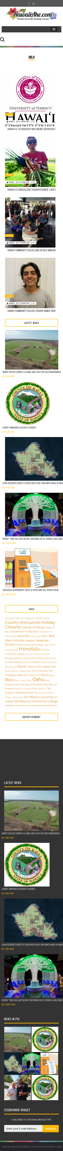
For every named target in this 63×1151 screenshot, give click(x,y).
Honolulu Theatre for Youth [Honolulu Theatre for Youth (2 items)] (37, 654)
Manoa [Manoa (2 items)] (52, 675)
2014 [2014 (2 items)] (34, 618)
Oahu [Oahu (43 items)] (38, 679)
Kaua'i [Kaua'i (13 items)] (22, 666)
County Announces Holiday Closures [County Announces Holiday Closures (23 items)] (30, 624)
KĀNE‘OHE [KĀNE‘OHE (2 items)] (34, 675)
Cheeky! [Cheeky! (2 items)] (46, 618)
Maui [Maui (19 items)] (9, 679)
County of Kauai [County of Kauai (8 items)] (33, 627)
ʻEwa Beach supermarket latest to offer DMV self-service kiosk (30, 589)
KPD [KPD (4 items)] (26, 675)
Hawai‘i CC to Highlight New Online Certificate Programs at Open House (33, 129)
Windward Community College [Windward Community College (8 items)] (36, 701)
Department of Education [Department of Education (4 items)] (24, 631)
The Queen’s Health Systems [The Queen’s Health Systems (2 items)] (33, 688)
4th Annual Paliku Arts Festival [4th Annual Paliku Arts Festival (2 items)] (18, 618)
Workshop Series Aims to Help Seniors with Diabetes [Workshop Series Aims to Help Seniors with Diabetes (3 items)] (31, 705)
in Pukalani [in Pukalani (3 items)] (34, 662)
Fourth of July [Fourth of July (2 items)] (35, 636)
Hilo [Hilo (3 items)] (16, 649)
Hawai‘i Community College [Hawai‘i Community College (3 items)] (29, 644)
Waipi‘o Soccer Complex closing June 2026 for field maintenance (32, 371)
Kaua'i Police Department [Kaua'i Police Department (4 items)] (42, 666)
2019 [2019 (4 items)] (39, 618)
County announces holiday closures (19, 427)
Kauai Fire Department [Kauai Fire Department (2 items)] (21, 671)
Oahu (9, 114)
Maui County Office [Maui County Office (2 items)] (23, 680)
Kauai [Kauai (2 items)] (7, 671)
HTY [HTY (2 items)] (27, 662)
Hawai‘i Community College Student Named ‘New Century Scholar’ (33, 311)
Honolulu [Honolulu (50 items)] (29, 648)
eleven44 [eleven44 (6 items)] (22, 636)
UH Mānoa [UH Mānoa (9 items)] (32, 697)
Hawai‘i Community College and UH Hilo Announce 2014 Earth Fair (33, 250)
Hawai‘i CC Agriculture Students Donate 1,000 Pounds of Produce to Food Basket (33, 189)
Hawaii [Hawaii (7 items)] (30, 640)
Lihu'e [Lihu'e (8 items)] (43, 675)
